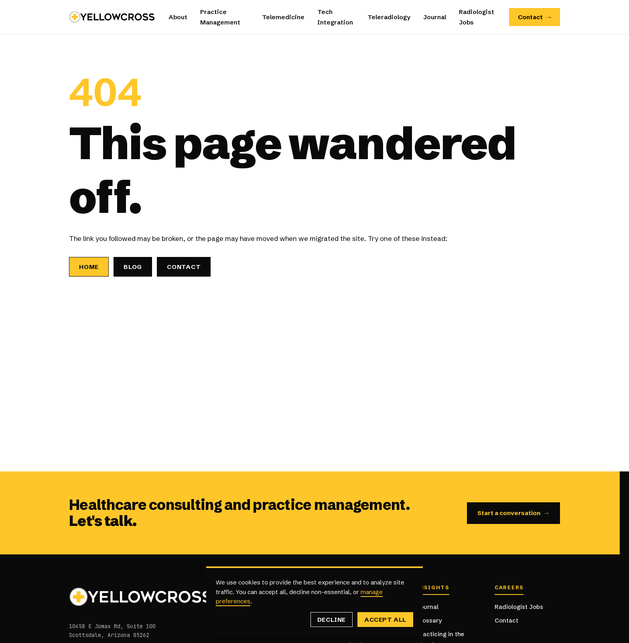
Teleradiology (388, 17)
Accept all (385, 619)
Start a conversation (513, 513)
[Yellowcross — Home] (112, 17)
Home (89, 267)
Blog (133, 267)
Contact (535, 17)
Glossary (429, 620)
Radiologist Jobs (519, 607)
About (177, 17)
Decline (331, 619)
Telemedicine (283, 17)
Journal (434, 17)
